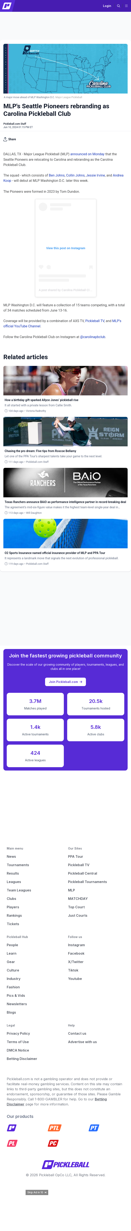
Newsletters (17, 1004)
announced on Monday (87, 154)
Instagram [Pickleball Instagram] (76, 945)
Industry (13, 979)
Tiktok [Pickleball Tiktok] (73, 970)
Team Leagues (19, 890)
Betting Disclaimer (22, 1059)
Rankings (14, 915)
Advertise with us (82, 1042)
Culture (13, 970)
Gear (11, 962)
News (11, 856)
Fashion (13, 987)
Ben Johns (57, 175)
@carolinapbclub (92, 337)
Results (13, 873)
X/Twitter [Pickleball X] (76, 962)
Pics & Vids (16, 995)
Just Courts (77, 915)
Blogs (11, 1012)
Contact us (77, 1033)
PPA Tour (75, 856)
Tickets (13, 924)
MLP (71, 890)
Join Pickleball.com (65, 682)
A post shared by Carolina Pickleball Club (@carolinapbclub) (78, 290)
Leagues (14, 882)
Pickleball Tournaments (87, 882)
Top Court (76, 907)
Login (107, 6)
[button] (118, 5)
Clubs (11, 898)
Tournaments (18, 865)
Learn (11, 953)
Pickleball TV (94, 321)
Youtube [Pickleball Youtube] (75, 979)
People (12, 945)
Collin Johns (75, 175)
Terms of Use (18, 1042)
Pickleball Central (82, 873)
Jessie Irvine (95, 175)
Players (13, 907)
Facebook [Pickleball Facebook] (76, 953)
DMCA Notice (18, 1050)
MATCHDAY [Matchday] (78, 898)
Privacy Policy (18, 1033)
